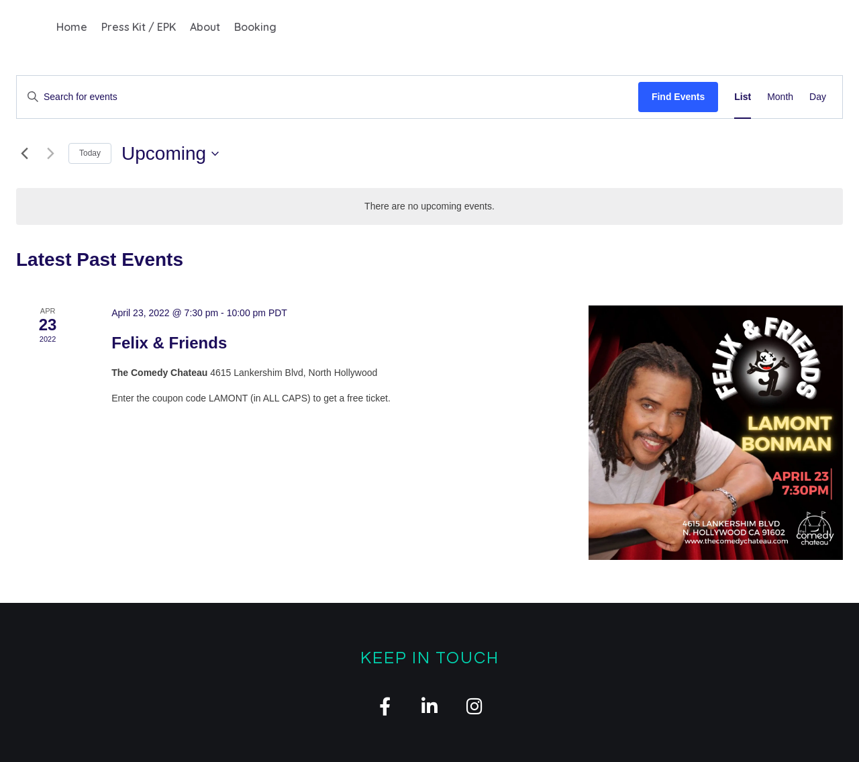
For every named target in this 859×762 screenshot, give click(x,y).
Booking (255, 27)
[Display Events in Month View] (780, 97)
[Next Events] (50, 154)
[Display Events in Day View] (817, 97)
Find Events (678, 96)
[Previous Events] (24, 154)
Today (90, 153)
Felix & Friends (169, 343)
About (205, 27)
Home (71, 27)
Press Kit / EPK (138, 27)
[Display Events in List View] (742, 97)
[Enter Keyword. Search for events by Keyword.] (327, 97)
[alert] (429, 206)
